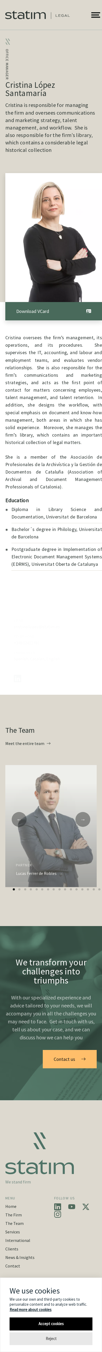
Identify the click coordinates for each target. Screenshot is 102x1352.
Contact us (70, 1059)
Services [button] (12, 1231)
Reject (51, 1338)
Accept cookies (51, 1323)
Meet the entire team (28, 743)
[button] (95, 15)
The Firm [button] (13, 1214)
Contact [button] (12, 1266)
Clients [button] (11, 1248)
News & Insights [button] (20, 1257)
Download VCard (53, 311)
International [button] (17, 1240)
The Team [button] (14, 1223)
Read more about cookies (31, 1309)
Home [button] (10, 1206)
